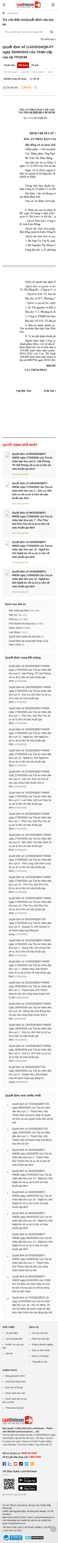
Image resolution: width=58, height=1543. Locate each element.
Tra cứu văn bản (40, 1333)
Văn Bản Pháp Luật (11, 1527)
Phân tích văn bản (40, 1339)
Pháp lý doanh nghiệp (42, 1344)
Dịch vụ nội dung (40, 1356)
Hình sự (13, 619)
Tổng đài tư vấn (39, 1362)
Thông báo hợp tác (14, 1408)
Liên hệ (9, 1353)
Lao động (14, 632)
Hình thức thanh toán (15, 1381)
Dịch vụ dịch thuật (41, 1350)
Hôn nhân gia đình (20, 474)
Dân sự (13, 615)
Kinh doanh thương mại (22, 623)
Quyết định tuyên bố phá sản (25, 636)
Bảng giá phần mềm (15, 1376)
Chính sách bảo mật (15, 1393)
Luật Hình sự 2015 (13, 1530)
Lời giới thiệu (11, 1333)
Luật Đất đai (49, 1527)
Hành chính (15, 628)
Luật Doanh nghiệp (32, 1527)
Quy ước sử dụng (14, 1387)
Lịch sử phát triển (13, 1339)
